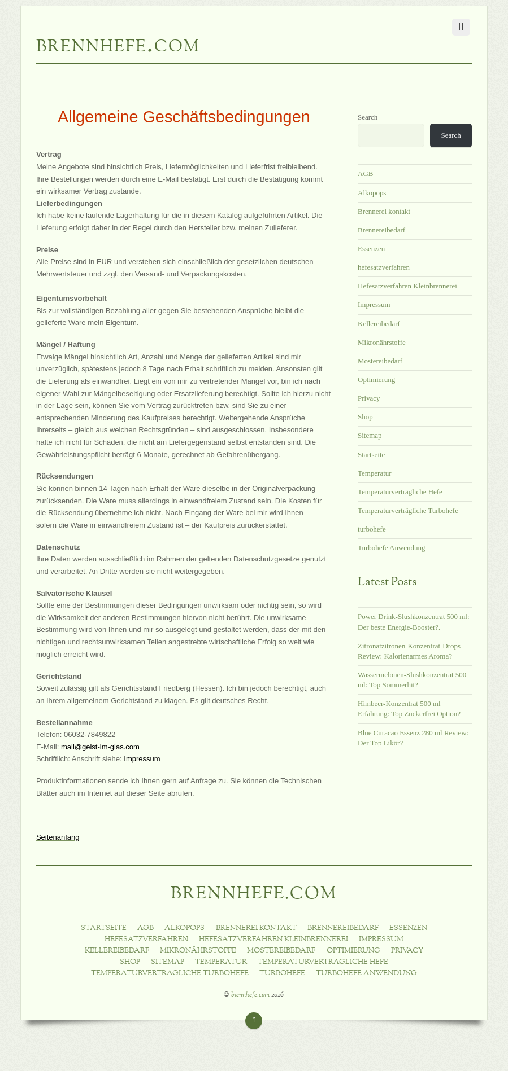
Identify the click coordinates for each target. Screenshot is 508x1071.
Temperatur (375, 473)
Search (367, 117)
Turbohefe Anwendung (391, 547)
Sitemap (369, 435)
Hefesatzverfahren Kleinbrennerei (407, 286)
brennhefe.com (250, 995)
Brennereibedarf (381, 230)
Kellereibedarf (379, 323)
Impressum (374, 304)
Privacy (369, 398)
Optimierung (376, 379)
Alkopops (372, 192)
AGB (365, 173)
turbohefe (372, 529)
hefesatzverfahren (384, 267)
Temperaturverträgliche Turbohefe (408, 510)
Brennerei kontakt (384, 211)
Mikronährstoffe (382, 342)
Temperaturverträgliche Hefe (400, 492)
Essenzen (371, 248)
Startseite (371, 454)
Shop (365, 416)
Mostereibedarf (380, 361)
